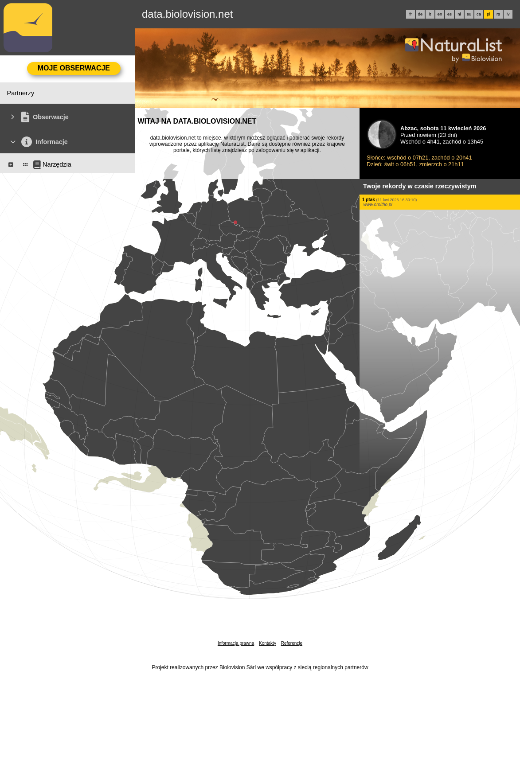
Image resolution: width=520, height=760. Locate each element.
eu (469, 14)
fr (410, 14)
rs (498, 14)
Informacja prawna (236, 643)
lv (508, 14)
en (440, 14)
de (420, 14)
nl (459, 14)
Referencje (291, 643)
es (449, 14)
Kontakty (267, 643)
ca (479, 14)
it (430, 14)
